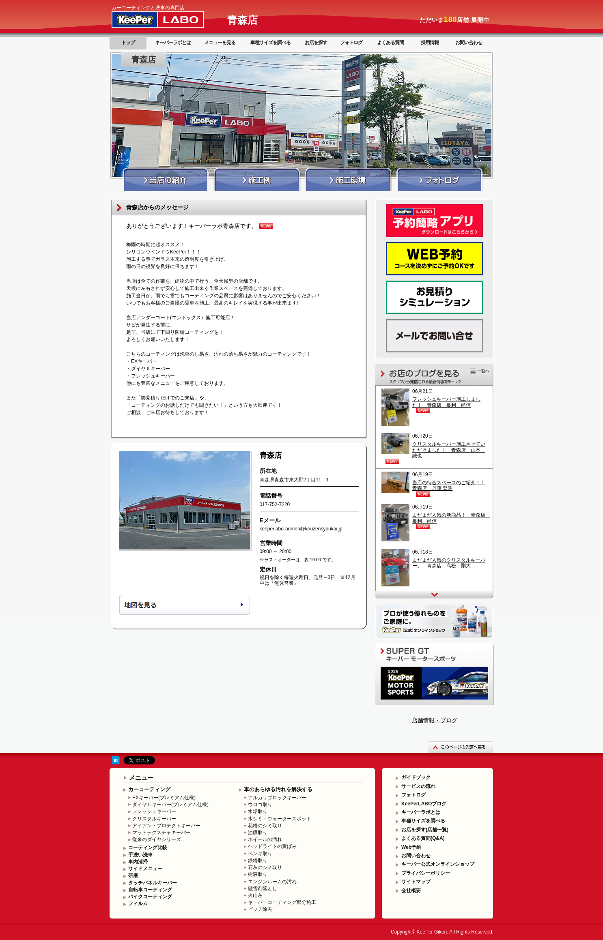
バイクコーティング (150, 896)
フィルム (138, 903)
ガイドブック (416, 777)
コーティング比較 (147, 847)
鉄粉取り (257, 860)
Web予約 (411, 847)
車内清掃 (138, 862)
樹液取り (257, 874)
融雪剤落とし (262, 888)
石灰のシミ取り (265, 867)
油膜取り (257, 832)
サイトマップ (416, 881)
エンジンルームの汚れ (272, 881)
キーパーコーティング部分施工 (282, 902)
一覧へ (483, 371)
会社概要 (411, 890)
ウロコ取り (260, 804)
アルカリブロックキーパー (277, 798)
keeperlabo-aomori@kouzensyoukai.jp (301, 529)
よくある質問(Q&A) (423, 838)
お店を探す (316, 42)
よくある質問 (390, 42)
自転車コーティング (150, 890)
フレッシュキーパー (154, 811)
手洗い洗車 (140, 855)
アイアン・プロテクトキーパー (166, 825)
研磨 (133, 875)
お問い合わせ (468, 42)
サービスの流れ (418, 786)
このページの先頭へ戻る (460, 746)
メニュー (141, 777)
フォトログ (351, 42)
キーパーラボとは (173, 42)
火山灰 (255, 895)
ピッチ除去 (260, 909)
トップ (128, 42)
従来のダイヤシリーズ (156, 839)
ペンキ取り (260, 853)
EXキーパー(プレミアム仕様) (164, 798)
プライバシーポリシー (425, 873)
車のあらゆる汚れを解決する (278, 789)
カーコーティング (149, 789)
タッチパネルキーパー (152, 883)
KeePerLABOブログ (423, 804)
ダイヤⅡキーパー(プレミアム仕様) (170, 804)
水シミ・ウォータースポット (279, 819)
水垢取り (257, 811)
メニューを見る (219, 42)
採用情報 (430, 42)
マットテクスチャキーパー (161, 832)
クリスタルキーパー (154, 819)
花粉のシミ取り (265, 825)
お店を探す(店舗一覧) (424, 830)
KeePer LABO (169, 19)
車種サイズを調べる (270, 42)
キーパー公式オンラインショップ (437, 864)
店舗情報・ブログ (434, 720)
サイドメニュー (145, 868)
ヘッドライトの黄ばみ (272, 846)
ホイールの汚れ (265, 839)
